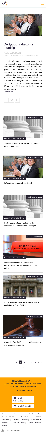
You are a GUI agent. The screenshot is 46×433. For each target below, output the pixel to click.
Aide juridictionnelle (35, 422)
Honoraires (5, 420)
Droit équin (24, 417)
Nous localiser (24, 406)
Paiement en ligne (36, 420)
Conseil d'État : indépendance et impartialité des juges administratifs (22, 343)
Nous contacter (18, 399)
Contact (24, 420)
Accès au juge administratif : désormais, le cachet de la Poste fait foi (21, 303)
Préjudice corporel (8, 417)
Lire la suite (8, 91)
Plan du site (5, 422)
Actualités (16, 420)
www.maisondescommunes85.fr (24, 55)
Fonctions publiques (35, 414)
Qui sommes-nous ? (8, 414)
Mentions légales (19, 422)
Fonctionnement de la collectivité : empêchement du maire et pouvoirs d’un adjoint (20, 265)
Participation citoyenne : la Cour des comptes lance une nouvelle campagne (20, 224)
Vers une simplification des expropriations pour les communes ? (21, 144)
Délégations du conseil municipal (18, 183)
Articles (4, 425)
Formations (38, 417)
